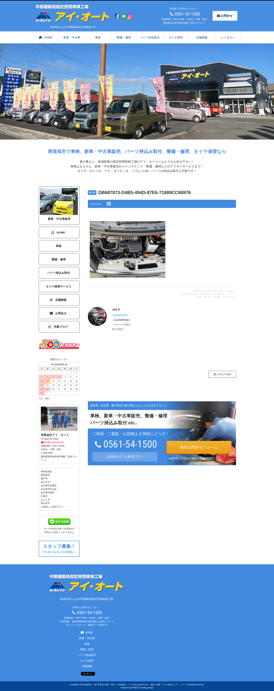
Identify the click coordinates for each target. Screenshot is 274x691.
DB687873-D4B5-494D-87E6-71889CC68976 (144, 192)
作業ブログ (58, 327)
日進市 (44, 496)
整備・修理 (124, 37)
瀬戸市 (44, 478)
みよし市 (45, 499)
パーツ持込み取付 (58, 272)
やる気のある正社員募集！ (59, 548)
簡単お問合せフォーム (199, 447)
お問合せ (224, 15)
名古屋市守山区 (49, 489)
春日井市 (45, 503)
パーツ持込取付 (150, 37)
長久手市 (45, 482)
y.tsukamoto (120, 314)
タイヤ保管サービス (58, 286)
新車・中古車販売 (59, 204)
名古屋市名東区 (49, 485)
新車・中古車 (71, 37)
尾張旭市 (45, 475)
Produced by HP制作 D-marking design (137, 688)
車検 (98, 37)
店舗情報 (201, 37)
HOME (46, 37)
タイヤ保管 (176, 37)
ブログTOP (222, 374)
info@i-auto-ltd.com (52, 442)
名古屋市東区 (47, 492)
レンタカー (228, 37)
